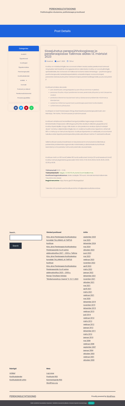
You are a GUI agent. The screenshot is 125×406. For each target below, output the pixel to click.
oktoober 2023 (88, 250)
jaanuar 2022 (88, 273)
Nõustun (91, 403)
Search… (12, 232)
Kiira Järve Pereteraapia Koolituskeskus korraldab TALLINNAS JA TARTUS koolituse (61, 240)
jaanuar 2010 (88, 337)
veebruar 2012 (88, 324)
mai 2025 (86, 240)
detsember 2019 (89, 302)
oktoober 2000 (88, 360)
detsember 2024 (89, 243)
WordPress (111, 396)
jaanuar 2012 (88, 328)
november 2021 (89, 279)
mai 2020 (86, 299)
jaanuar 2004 (88, 350)
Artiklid (23, 80)
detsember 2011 (89, 331)
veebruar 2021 (88, 295)
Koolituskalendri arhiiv (17, 380)
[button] (16, 108)
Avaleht (23, 54)
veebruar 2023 (88, 260)
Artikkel (12, 373)
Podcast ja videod (23, 89)
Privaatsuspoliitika (23, 98)
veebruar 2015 (88, 311)
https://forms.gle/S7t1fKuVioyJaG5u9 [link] (71, 180)
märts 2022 (87, 269)
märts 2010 (87, 334)
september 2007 (89, 347)
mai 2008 (86, 341)
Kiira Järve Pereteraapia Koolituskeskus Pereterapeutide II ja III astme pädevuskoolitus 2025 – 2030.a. (61, 269)
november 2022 (89, 263)
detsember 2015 (89, 308)
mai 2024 (86, 247)
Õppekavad (24, 59)
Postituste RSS (52, 377)
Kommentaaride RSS (54, 380)
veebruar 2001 (88, 357)
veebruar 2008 (88, 344)
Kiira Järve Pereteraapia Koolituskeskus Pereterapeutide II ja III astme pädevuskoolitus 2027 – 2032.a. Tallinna (61, 250)
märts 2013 (87, 321)
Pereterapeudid (23, 72)
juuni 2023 (87, 253)
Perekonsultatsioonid (62, 9)
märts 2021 (87, 292)
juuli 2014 (87, 315)
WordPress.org (52, 383)
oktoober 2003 (88, 354)
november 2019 (89, 305)
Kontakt (24, 85)
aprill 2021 (87, 289)
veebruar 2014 (88, 318)
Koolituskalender (24, 76)
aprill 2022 (87, 266)
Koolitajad (23, 63)
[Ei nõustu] (123, 403)
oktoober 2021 (88, 282)
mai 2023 (86, 256)
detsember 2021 (89, 276)
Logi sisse (50, 373)
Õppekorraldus (24, 67)
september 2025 (89, 237)
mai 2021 (86, 286)
